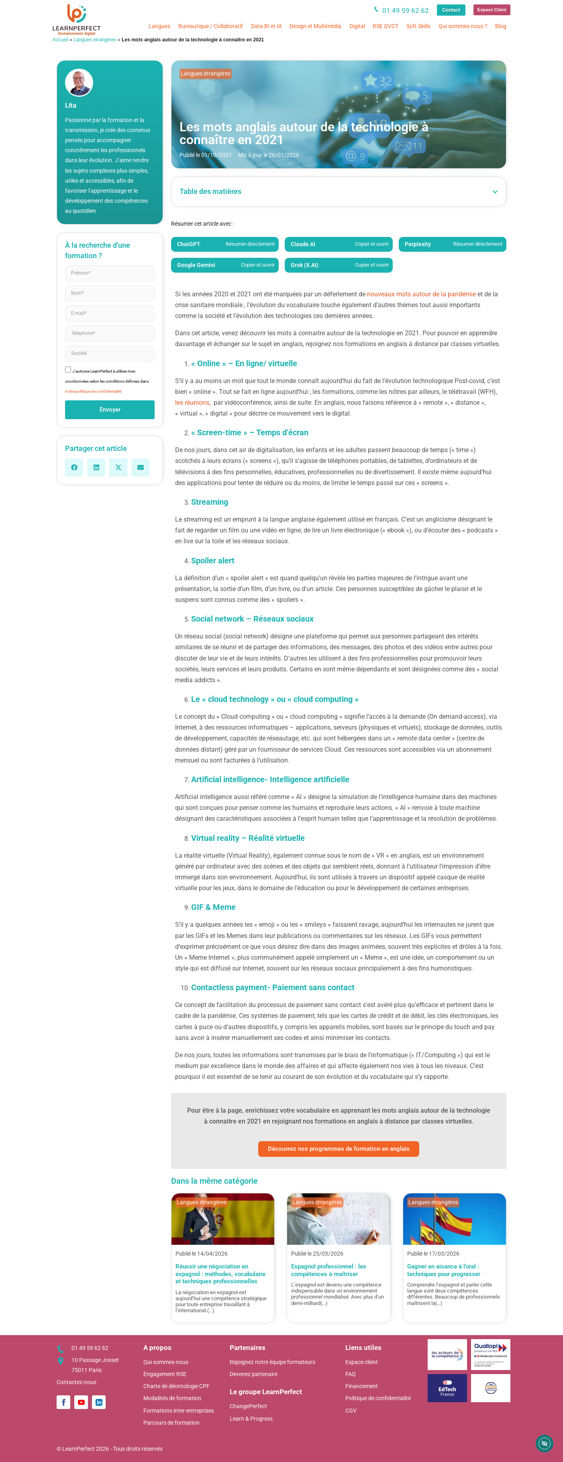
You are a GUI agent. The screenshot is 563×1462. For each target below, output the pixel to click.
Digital (357, 26)
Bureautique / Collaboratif (210, 26)
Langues (159, 26)
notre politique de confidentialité (93, 391)
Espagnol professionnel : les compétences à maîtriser (328, 1270)
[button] (74, 468)
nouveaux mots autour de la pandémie (421, 294)
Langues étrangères (94, 40)
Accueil (60, 40)
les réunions (192, 402)
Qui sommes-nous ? (463, 26)
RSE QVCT (385, 26)
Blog (500, 26)
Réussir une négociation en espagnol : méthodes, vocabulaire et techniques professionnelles (220, 1274)
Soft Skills (418, 26)
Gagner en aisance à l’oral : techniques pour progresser (443, 1270)
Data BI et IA (266, 26)
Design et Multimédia (315, 26)
